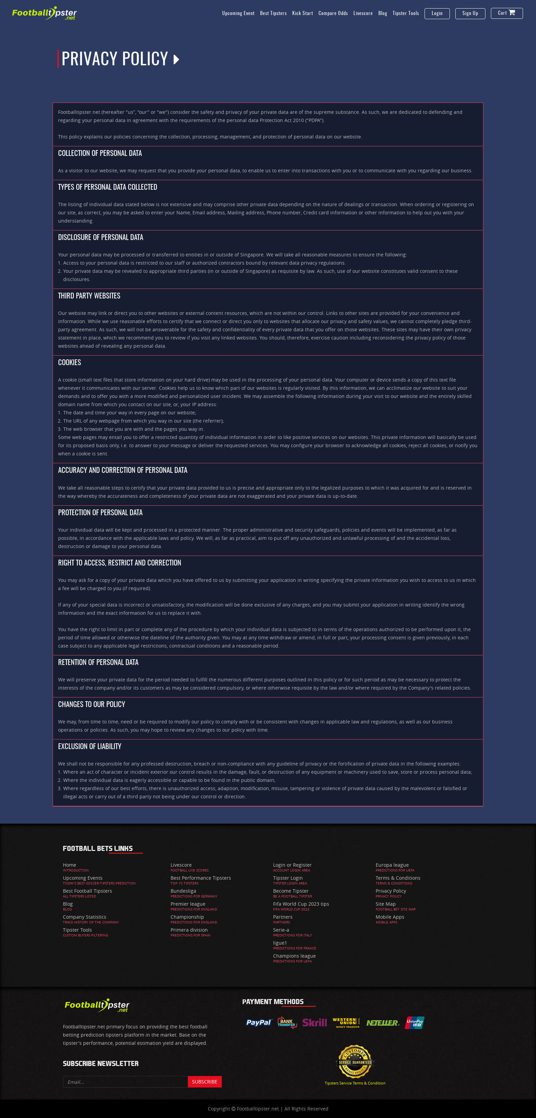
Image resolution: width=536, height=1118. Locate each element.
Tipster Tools (406, 13)
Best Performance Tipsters (201, 878)
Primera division (189, 930)
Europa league (392, 865)
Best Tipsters (273, 13)
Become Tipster (291, 891)
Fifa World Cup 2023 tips (301, 904)
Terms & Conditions (398, 878)
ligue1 (280, 943)
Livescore (363, 13)
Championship (187, 917)
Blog (382, 13)
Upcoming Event (238, 13)
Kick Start (302, 13)
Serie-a (281, 930)
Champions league (294, 956)
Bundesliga (183, 891)
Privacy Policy (391, 891)
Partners (283, 917)
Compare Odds (333, 13)
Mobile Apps (390, 917)
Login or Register (292, 865)
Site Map (386, 904)
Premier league (188, 904)
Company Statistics (84, 917)
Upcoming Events (83, 878)
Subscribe (204, 1081)
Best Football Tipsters (87, 891)
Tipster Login (288, 878)
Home (69, 865)
